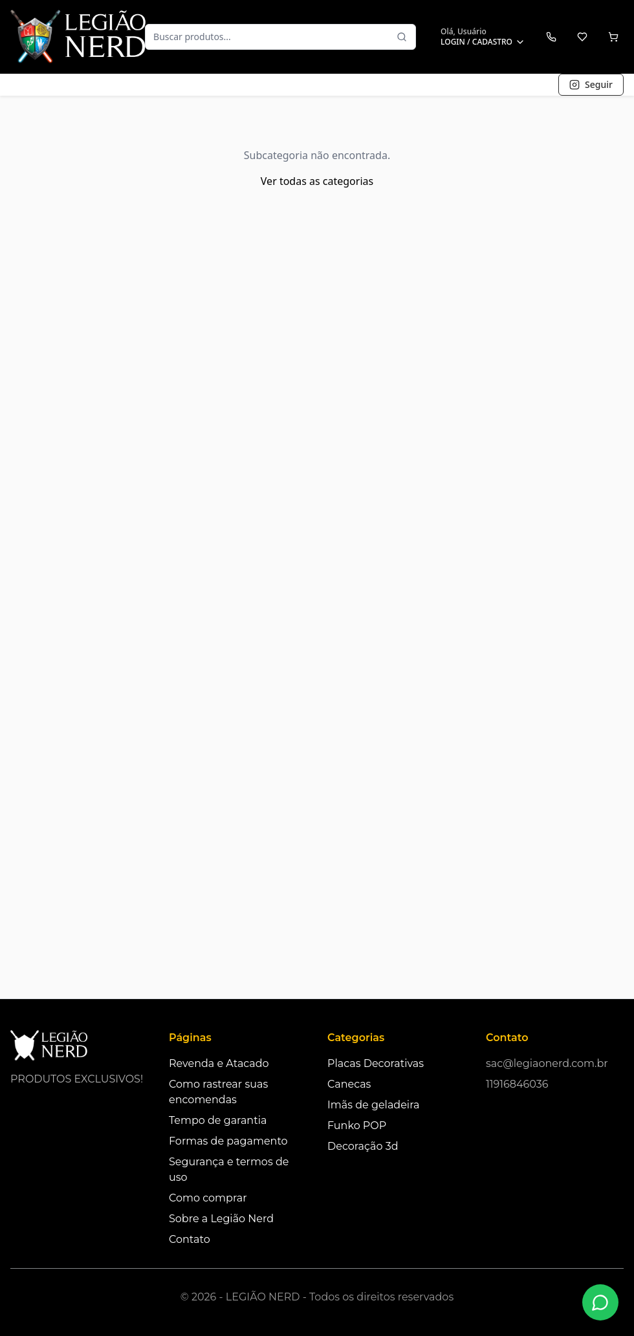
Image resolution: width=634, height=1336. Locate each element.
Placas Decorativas (375, 1063)
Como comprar (208, 1198)
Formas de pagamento (228, 1141)
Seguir (591, 84)
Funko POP (356, 1125)
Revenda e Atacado (219, 1063)
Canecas (349, 1084)
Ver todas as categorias (317, 181)
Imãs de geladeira (373, 1105)
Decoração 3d (363, 1146)
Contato (189, 1239)
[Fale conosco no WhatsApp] (600, 1302)
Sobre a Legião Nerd (221, 1218)
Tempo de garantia (218, 1120)
